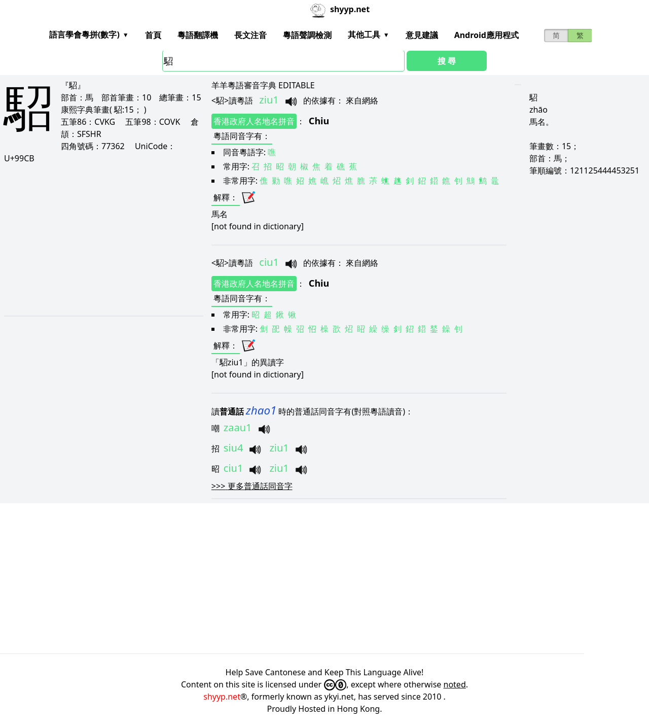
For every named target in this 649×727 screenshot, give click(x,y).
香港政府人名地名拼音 (254, 121)
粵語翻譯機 (197, 35)
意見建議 (422, 35)
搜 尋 (447, 60)
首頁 (153, 35)
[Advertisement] (101, 239)
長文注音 (250, 35)
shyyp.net (221, 696)
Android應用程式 (486, 35)
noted (455, 684)
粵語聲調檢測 (307, 35)
